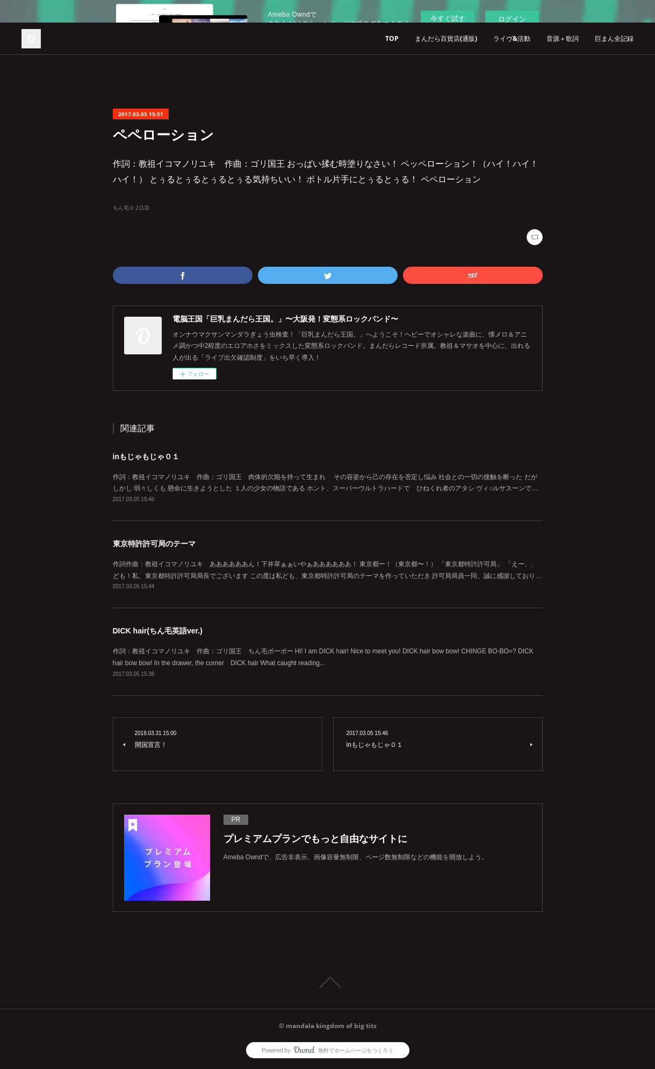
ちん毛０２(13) (131, 208)
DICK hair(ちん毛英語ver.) (158, 630)
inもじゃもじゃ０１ (146, 456)
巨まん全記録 (614, 38)
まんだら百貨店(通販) (446, 38)
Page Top (327, 982)
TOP (392, 38)
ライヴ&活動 (511, 38)
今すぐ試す (447, 19)
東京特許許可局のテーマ (154, 543)
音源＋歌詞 (562, 38)
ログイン (512, 19)
